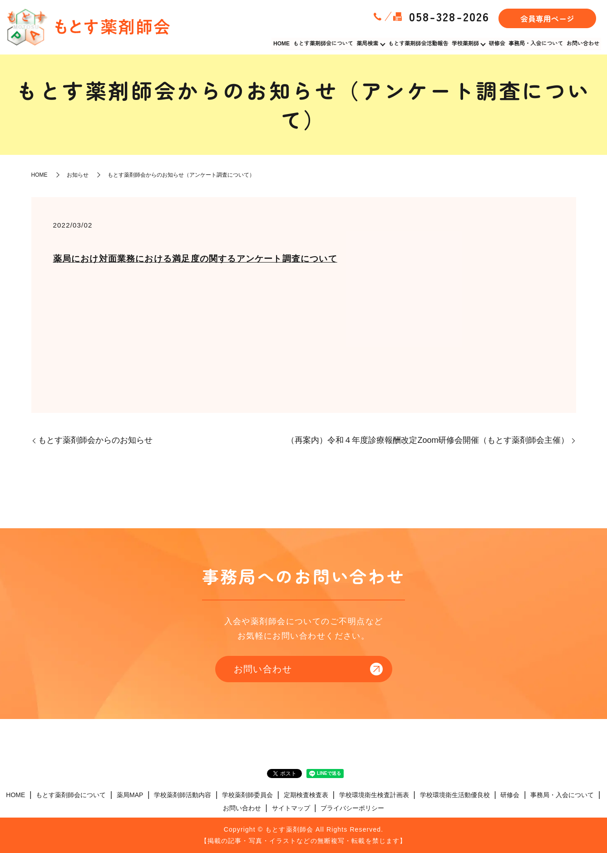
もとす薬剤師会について (324, 43)
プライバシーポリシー (352, 808)
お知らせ (78, 175)
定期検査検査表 (306, 794)
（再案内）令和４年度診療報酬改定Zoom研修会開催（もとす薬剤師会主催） (427, 440)
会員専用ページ (547, 18)
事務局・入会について (536, 43)
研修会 (497, 43)
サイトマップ (291, 808)
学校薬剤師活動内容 (182, 794)
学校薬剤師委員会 (247, 794)
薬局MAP (130, 794)
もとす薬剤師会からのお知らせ (95, 440)
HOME (283, 43)
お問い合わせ (583, 43)
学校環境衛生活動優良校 (455, 794)
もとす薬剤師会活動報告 (419, 43)
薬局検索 (368, 43)
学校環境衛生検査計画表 (374, 794)
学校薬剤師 (465, 43)
